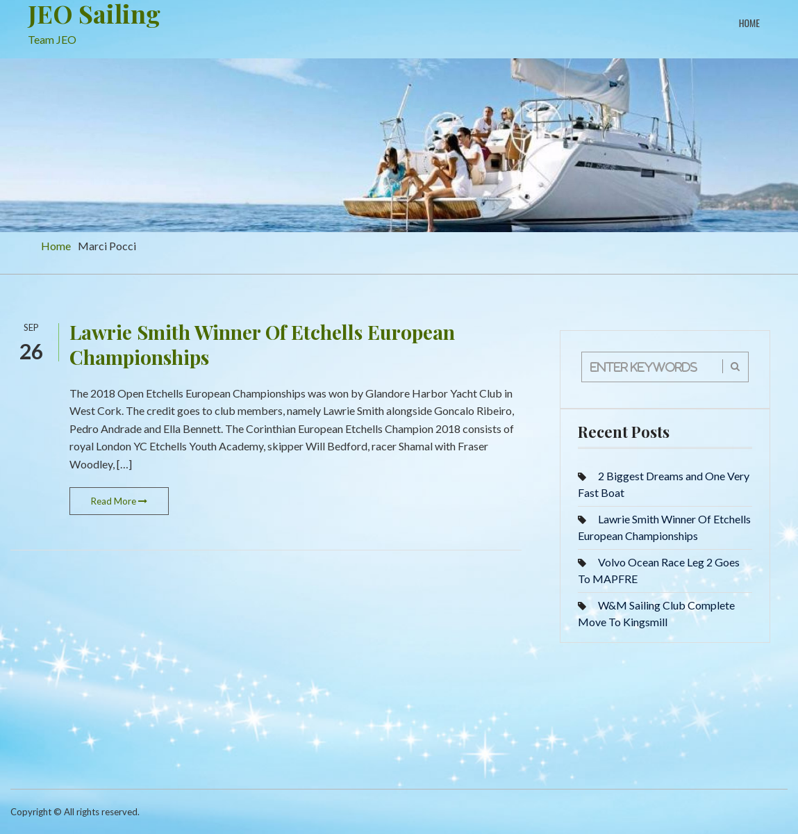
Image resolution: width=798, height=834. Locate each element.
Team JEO (52, 39)
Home (749, 22)
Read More (119, 501)
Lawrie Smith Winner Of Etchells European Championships (262, 344)
